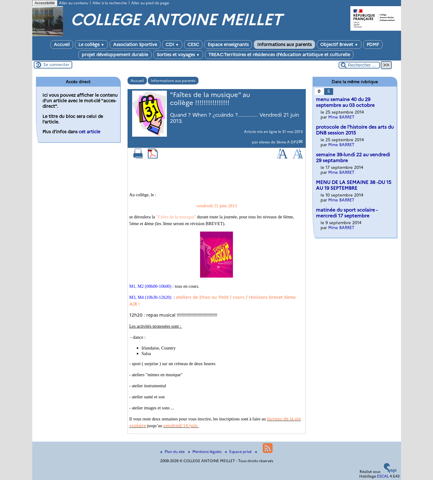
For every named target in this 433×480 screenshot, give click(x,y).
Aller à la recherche (110, 3)
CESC (193, 44)
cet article (89, 132)
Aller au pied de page (150, 3)
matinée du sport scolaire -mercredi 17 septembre (347, 213)
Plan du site (173, 451)
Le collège (91, 44)
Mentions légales (205, 451)
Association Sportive (135, 44)
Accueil (62, 44)
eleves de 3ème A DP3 (278, 142)
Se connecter (56, 64)
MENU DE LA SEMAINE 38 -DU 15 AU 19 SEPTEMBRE (353, 185)
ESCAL (383, 476)
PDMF (373, 44)
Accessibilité (45, 3)
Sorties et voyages (178, 54)
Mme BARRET (341, 117)
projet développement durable (115, 54)
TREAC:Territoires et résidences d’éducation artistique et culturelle (279, 54)
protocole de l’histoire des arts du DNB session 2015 (355, 130)
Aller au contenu (73, 3)
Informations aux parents (284, 44)
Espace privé (239, 451)
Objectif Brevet (339, 44)
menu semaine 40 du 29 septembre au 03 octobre (345, 102)
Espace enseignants (228, 44)
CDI (172, 44)
